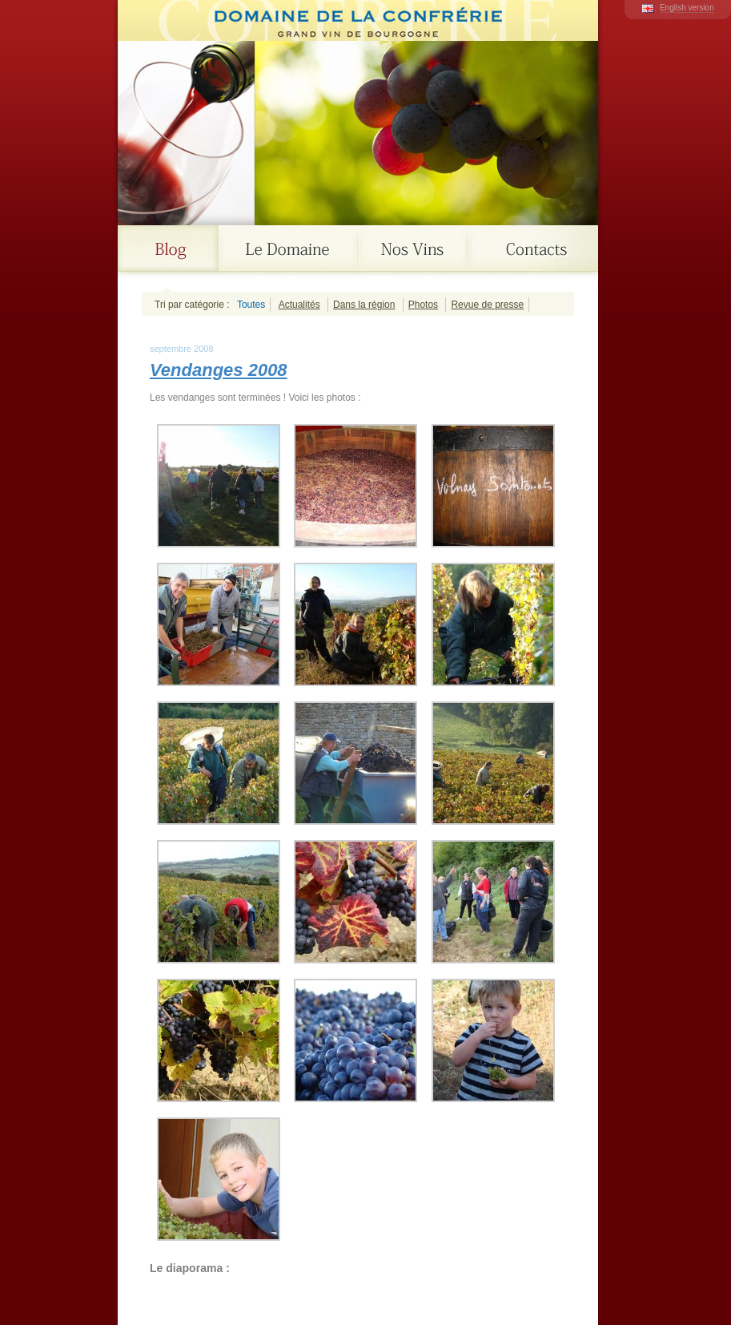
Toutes (251, 304)
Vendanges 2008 (218, 370)
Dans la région (364, 304)
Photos (423, 304)
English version (687, 7)
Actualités (299, 304)
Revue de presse (487, 304)
